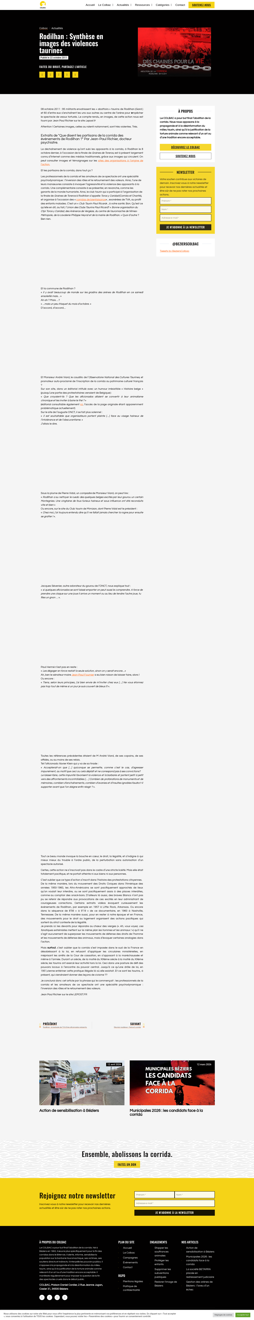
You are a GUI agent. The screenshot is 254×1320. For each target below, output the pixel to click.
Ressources (143, 5)
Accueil (90, 4)
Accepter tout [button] (243, 1315)
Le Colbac (105, 5)
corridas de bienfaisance (91, 199)
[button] (42, 75)
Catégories (164, 5)
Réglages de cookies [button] (223, 1315)
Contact (180, 4)
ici (81, 404)
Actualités (124, 5)
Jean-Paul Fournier (83, 675)
